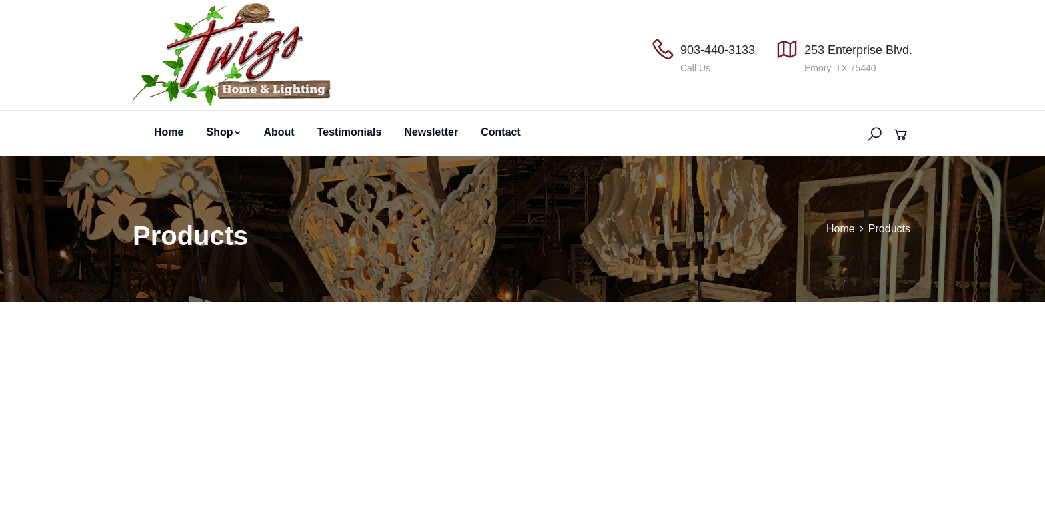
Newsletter (431, 132)
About (278, 132)
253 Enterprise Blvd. (858, 50)
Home (168, 132)
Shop (223, 132)
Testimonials (349, 132)
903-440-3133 (717, 50)
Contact (501, 132)
